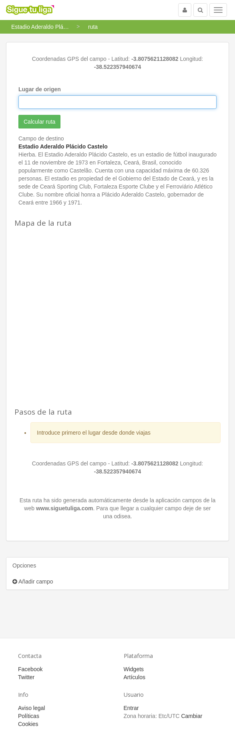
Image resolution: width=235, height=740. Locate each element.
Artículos (134, 677)
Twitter (26, 677)
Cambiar (191, 716)
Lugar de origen (39, 89)
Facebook (30, 669)
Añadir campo (32, 581)
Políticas (28, 716)
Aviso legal (31, 708)
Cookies (28, 724)
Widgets (134, 669)
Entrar (131, 708)
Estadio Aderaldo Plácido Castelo (63, 146)
